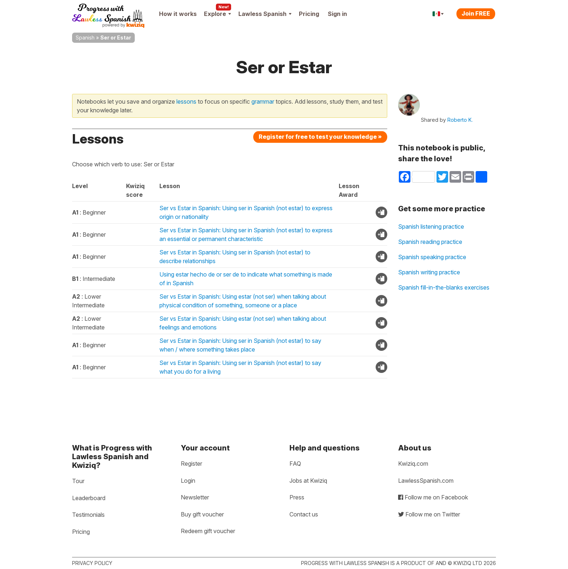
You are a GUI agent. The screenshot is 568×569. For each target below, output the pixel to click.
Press (296, 497)
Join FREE (476, 13)
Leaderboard (88, 498)
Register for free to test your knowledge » (320, 136)
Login (188, 480)
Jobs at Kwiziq (308, 480)
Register (191, 463)
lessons (186, 101)
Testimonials (88, 514)
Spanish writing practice (429, 272)
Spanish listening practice (431, 226)
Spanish (85, 37)
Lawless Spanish (265, 13)
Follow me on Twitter (429, 514)
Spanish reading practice (430, 241)
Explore (217, 13)
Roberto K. (460, 120)
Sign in (337, 13)
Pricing (309, 13)
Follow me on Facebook (433, 497)
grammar (262, 101)
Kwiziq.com (413, 463)
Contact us (303, 514)
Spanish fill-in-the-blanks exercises (443, 287)
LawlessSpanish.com (426, 480)
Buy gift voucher (202, 514)
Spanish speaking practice (432, 257)
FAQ (295, 463)
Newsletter (195, 497)
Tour (78, 481)
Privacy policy (92, 563)
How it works (178, 13)
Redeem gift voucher (208, 531)
